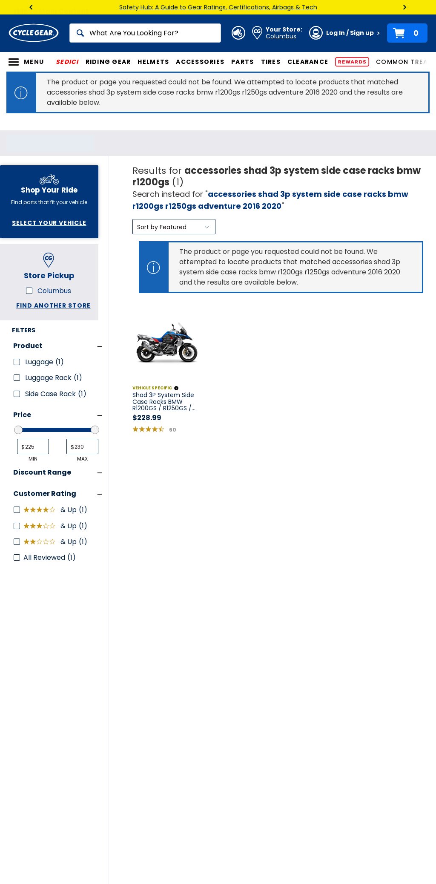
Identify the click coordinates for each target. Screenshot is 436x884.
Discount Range (42, 472)
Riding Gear (108, 62)
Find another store (53, 305)
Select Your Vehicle (49, 223)
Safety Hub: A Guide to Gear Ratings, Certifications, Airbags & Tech (218, 7)
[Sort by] (173, 226)
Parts (242, 62)
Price (22, 415)
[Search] (145, 33)
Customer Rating (44, 493)
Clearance (307, 62)
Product (28, 346)
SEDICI (67, 62)
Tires (271, 62)
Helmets (153, 62)
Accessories (200, 62)
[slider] (18, 430)
